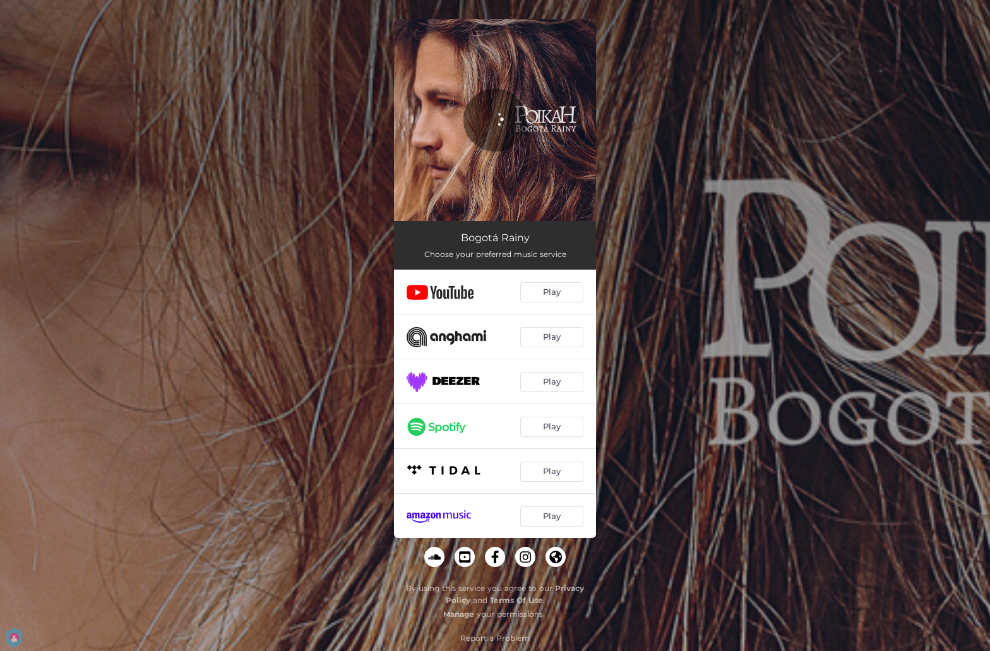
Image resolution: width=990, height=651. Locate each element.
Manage (458, 614)
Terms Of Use (516, 600)
